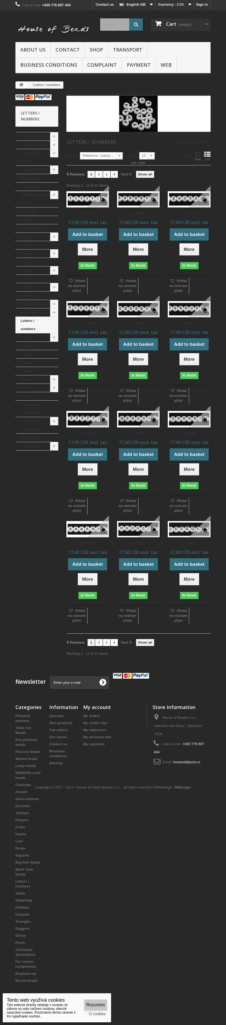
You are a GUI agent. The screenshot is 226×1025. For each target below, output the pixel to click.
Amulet (27, 220)
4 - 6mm (87, 323)
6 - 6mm (189, 323)
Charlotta (28, 211)
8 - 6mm (138, 433)
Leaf (24, 279)
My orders (91, 716)
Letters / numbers (28, 325)
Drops (26, 287)
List (207, 156)
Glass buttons (32, 228)
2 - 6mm (138, 213)
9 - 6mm (189, 433)
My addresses (94, 730)
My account (97, 707)
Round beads (32, 446)
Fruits (25, 262)
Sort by (72, 155)
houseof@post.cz (187, 762)
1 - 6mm (87, 213)
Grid (198, 156)
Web (166, 65)
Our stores (58, 737)
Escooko (28, 237)
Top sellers (58, 730)
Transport (127, 49)
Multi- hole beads (35, 312)
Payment (139, 65)
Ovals (25, 337)
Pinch (25, 396)
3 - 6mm (189, 213)
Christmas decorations (31, 409)
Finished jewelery (35, 136)
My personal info (97, 737)
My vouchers (94, 744)
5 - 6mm (138, 323)
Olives (26, 388)
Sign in (202, 4)
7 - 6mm (87, 433)
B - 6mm (138, 543)
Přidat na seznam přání (77, 286)
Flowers (27, 253)
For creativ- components (31, 425)
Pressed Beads (33, 170)
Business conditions (48, 65)
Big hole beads (33, 304)
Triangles (28, 371)
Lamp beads (31, 186)
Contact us (105, 4)
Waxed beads (32, 178)
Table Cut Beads (34, 145)
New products (61, 723)
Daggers (28, 379)
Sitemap (56, 763)
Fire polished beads (32, 157)
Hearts (26, 270)
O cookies (97, 1014)
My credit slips (95, 723)
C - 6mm (189, 543)
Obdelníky (29, 346)
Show (133, 155)
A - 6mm (87, 543)
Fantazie (28, 354)
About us (33, 49)
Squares (27, 295)
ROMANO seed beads (33, 199)
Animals (27, 245)
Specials (56, 716)
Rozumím (95, 1004)
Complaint (102, 65)
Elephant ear (31, 438)
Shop (96, 49)
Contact (68, 49)
